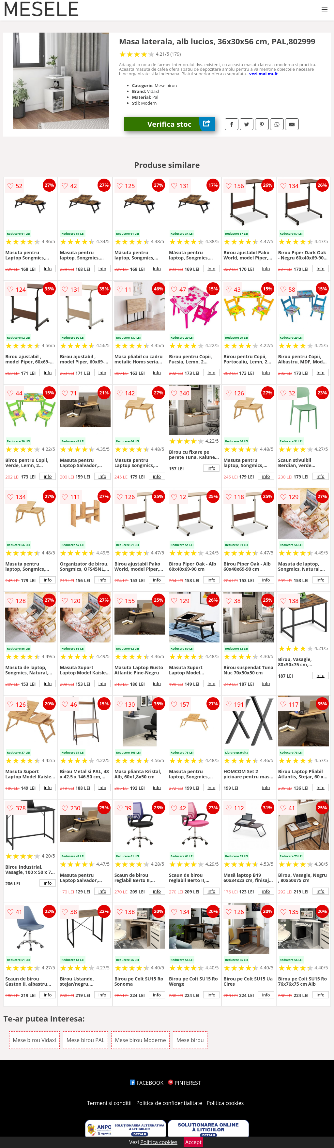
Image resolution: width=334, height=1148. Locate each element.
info (48, 269)
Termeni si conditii (109, 1103)
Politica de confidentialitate (169, 1103)
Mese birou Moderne (140, 1040)
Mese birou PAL (85, 1040)
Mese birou (190, 1040)
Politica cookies (225, 1103)
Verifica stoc (181, 124)
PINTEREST (184, 1082)
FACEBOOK (146, 1082)
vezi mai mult (263, 74)
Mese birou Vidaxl (34, 1040)
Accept (193, 1142)
